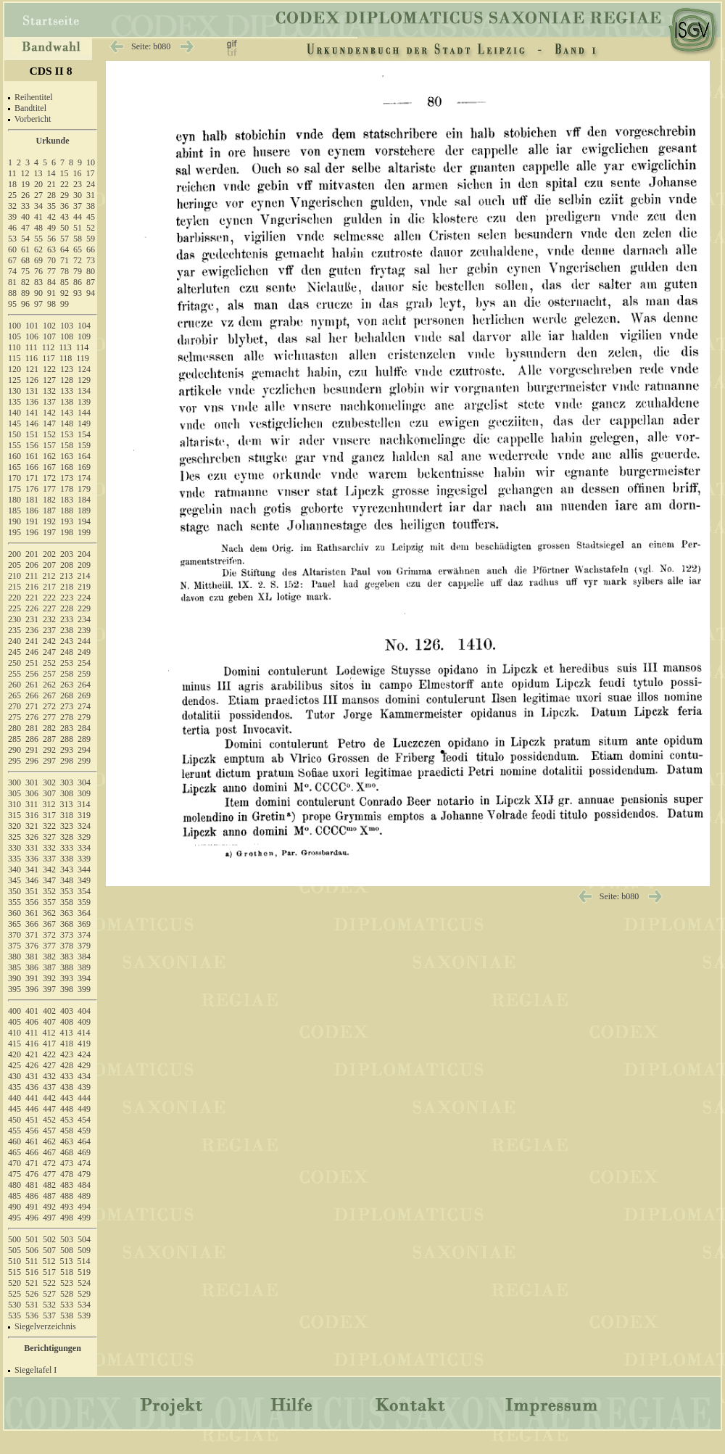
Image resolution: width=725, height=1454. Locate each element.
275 (14, 717)
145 (14, 423)
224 (84, 597)
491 (31, 1207)
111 (31, 347)
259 (84, 674)
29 (64, 195)
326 (31, 837)
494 (84, 1207)
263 (66, 685)
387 (49, 967)
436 (31, 1087)
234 (84, 619)
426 (31, 1065)
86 (77, 282)
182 (49, 500)
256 (31, 674)
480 (14, 1185)
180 (14, 500)
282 (49, 728)
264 (84, 685)
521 (31, 1283)
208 (66, 565)
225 (14, 608)
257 (49, 674)
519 (84, 1272)
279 (84, 717)
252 (49, 663)
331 (31, 848)
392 (49, 978)
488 (66, 1196)
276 (31, 717)
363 (66, 913)
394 (84, 978)
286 (31, 739)
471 (31, 1163)
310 (14, 804)
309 (84, 793)
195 (14, 532)
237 (49, 630)
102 (49, 326)
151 (31, 434)
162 (49, 456)
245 (14, 652)
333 (66, 848)
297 (49, 761)
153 (66, 434)
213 (66, 576)
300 (14, 782)
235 (14, 630)
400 (14, 1011)
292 (49, 750)
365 (14, 924)
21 (51, 184)
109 (84, 336)
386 (31, 967)
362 (49, 913)
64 (64, 249)
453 (66, 1120)
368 (66, 924)
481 (31, 1185)
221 (31, 597)
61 (25, 249)
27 (38, 195)
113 (65, 347)
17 (90, 173)
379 (84, 946)
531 (31, 1305)
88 (12, 293)
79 (77, 271)
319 (84, 815)
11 (12, 173)
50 (64, 228)
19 (25, 184)
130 (14, 391)
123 (66, 369)
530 (14, 1305)
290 (14, 750)
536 (31, 1315)
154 (84, 434)
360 (14, 913)
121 (31, 369)
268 (66, 695)
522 (49, 1283)
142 (49, 413)
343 (66, 869)
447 (49, 1109)
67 (12, 260)
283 (66, 728)
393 (66, 978)
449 (84, 1109)
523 (66, 1283)
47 (25, 228)
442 (49, 1098)
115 (14, 358)
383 (66, 956)
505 (14, 1250)
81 (12, 282)
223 (66, 597)
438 (66, 1087)
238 (66, 630)
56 (51, 239)
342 (49, 869)
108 (66, 336)
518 (66, 1272)
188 (66, 510)
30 (77, 195)
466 (31, 1152)
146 (31, 423)
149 (84, 423)
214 (84, 576)
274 (84, 706)
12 (25, 173)
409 (84, 1022)
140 (14, 413)
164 (84, 456)
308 (66, 793)
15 (64, 173)
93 (77, 293)
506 (31, 1250)
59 (90, 239)
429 (84, 1065)
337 (49, 859)
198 (66, 532)
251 (31, 663)
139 (84, 402)
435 (14, 1087)
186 (31, 510)
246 (31, 652)
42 (51, 217)
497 (49, 1218)
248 (66, 652)
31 (90, 195)
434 (84, 1076)
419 (84, 1043)
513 (66, 1261)
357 (49, 902)
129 (84, 380)
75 (25, 271)
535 (14, 1315)
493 (66, 1207)
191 (31, 521)
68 (25, 260)
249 (84, 652)
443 (66, 1098)
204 (84, 554)
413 (66, 1033)
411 (31, 1033)
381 (31, 956)
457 (49, 1130)
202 (49, 554)
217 (49, 587)
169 (84, 467)
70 (51, 260)
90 (38, 293)
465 (14, 1152)
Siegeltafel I (35, 1370)
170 (14, 478)
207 (49, 565)
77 (51, 271)
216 (31, 587)
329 (84, 837)
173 (66, 478)
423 (66, 1054)
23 (77, 184)
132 (49, 391)
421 (31, 1054)
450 (14, 1120)
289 (84, 739)
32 (12, 206)
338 (66, 859)
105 (14, 336)
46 (12, 228)
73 (90, 260)
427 (49, 1065)
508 (66, 1250)
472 (49, 1163)
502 (49, 1239)
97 (38, 304)
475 (14, 1174)
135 (14, 402)
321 (31, 826)
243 (66, 641)
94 (90, 293)
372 (49, 935)
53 (12, 239)
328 (66, 837)
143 (66, 413)
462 (49, 1141)
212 (49, 576)
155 (14, 445)
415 (14, 1043)
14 (51, 173)
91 (51, 293)
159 (84, 445)
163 (66, 456)
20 (38, 184)
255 (14, 674)
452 (49, 1120)
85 (64, 282)
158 (66, 445)
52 (90, 228)
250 (14, 663)
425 (14, 1065)
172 (49, 478)
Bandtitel (30, 108)
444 (84, 1098)
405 (14, 1022)
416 (31, 1043)
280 (14, 728)
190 (14, 521)
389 (84, 967)
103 (66, 326)
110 (14, 347)
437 (49, 1087)
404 (84, 1011)
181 (31, 500)
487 (49, 1196)
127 (49, 380)
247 (49, 652)
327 (49, 837)
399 (84, 989)
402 (49, 1011)
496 (31, 1218)
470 (14, 1163)
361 (31, 913)
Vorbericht (32, 119)
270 (14, 706)
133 (66, 391)
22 (64, 184)
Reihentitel (33, 97)
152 (49, 434)
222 (49, 597)
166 (31, 467)
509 (84, 1250)
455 (14, 1130)
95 (12, 304)
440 (14, 1098)
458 (66, 1130)
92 (64, 293)
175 (14, 489)
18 (12, 184)
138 (66, 402)
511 (31, 1261)
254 (84, 663)
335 (14, 859)
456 (31, 1130)
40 (25, 217)
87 (90, 282)
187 (49, 510)
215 (14, 587)
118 (65, 358)
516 (31, 1272)
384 (84, 956)
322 (49, 826)
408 (66, 1022)
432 (49, 1076)
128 (66, 380)
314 (84, 804)
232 (49, 619)
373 (66, 935)
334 (84, 848)
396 (31, 989)
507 (49, 1250)
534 (84, 1305)
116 (31, 358)
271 (31, 706)
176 (31, 489)
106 (31, 336)
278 (66, 717)
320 (14, 826)
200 (14, 554)
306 (31, 793)
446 (31, 1109)
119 (82, 358)
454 (84, 1120)
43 (64, 217)
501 (31, 1239)
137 (49, 402)
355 (14, 902)
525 (14, 1294)
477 (49, 1174)
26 (25, 195)
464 (84, 1141)
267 (49, 695)
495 (14, 1218)
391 (31, 978)
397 (49, 989)
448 (66, 1109)
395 (14, 989)
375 (14, 946)
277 (49, 717)
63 (51, 249)
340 (14, 869)
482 (49, 1185)
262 (49, 685)
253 (66, 663)
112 (48, 347)
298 (66, 761)
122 (49, 369)
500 (14, 1239)
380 (14, 956)
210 (14, 576)
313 (66, 804)
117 (48, 358)
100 (14, 326)
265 (14, 695)
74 (12, 271)
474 (84, 1163)
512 (49, 1261)
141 (31, 413)
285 (14, 739)
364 (84, 913)
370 (14, 935)
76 (38, 271)
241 (31, 641)
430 (14, 1076)
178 (66, 489)
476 (31, 1174)
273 (66, 706)
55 (38, 239)
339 (84, 859)
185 (14, 510)
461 (31, 1141)
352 (49, 891)
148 (66, 423)
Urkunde (52, 141)
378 (66, 946)
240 (14, 641)
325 (14, 837)
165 (14, 467)
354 (84, 891)
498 (66, 1218)
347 (49, 880)
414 (84, 1033)
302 (49, 782)
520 (14, 1283)
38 (90, 206)
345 (14, 880)
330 (14, 848)
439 (84, 1087)
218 (66, 587)
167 (49, 467)
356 (31, 902)
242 (49, 641)
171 (31, 478)
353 (66, 891)
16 (77, 173)
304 (84, 782)
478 (66, 1174)
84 (51, 282)
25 (12, 195)
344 (84, 869)
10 (90, 162)
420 (14, 1054)
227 (49, 608)
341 (31, 869)
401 (31, 1011)
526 (31, 1294)
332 (49, 848)
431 (31, 1076)
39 (12, 217)
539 (84, 1315)
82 (25, 282)
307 (49, 793)
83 (38, 282)
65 (77, 249)
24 (90, 184)
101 (31, 326)
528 (66, 1294)
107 (49, 336)
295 (14, 761)
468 (66, 1152)
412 (49, 1033)
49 (51, 228)
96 (25, 304)
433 (66, 1076)
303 (66, 782)
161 (31, 456)
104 (84, 326)
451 (31, 1120)
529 (84, 1294)
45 (90, 217)
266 (31, 695)
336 (31, 859)
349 (84, 880)
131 (31, 391)
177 (49, 489)
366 (31, 924)
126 (31, 380)
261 (31, 685)
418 (66, 1043)
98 (51, 304)
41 (38, 217)
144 (84, 413)
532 (49, 1305)
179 (84, 489)
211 (31, 576)
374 (84, 935)
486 (31, 1196)
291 (31, 750)
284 (84, 728)
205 (14, 565)
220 (14, 597)
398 (66, 989)
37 (77, 206)
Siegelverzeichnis (45, 1326)
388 (66, 967)
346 (31, 880)
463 (66, 1141)
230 (14, 619)
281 (31, 728)
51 (77, 228)
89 (25, 293)
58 (77, 239)
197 (49, 532)
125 (14, 380)
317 (49, 815)
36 (64, 206)
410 (14, 1033)
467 (49, 1152)
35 (51, 206)
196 (31, 532)
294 (84, 750)
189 (84, 510)
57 (64, 239)
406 (31, 1022)
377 (49, 946)
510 (14, 1261)
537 (49, 1315)
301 (31, 782)
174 (84, 478)
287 (49, 739)
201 (31, 554)
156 (31, 445)
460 (14, 1141)
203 (66, 554)
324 (84, 826)
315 (14, 815)
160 (14, 456)
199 (84, 532)
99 (64, 304)
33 (25, 206)
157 (49, 445)
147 (49, 423)
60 (12, 249)
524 (84, 1283)
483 (66, 1185)
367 (49, 924)
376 (31, 946)
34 (38, 206)
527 (49, 1294)
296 (31, 761)
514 (84, 1261)
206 (31, 565)
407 (49, 1022)
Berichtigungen (52, 1348)
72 (77, 260)
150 (14, 434)
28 (51, 195)
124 (84, 369)
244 (84, 641)
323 (66, 826)
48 (38, 228)
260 (14, 685)
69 (38, 260)
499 (84, 1218)
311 (31, 804)
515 (14, 1272)
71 (64, 260)
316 (31, 815)
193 (66, 521)
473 (66, 1163)
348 (66, 880)
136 (31, 402)
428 (66, 1065)
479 (84, 1174)
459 (84, 1130)
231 (31, 619)
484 (84, 1185)
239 (84, 630)
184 (84, 500)
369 (84, 924)
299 (84, 761)
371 (31, 935)
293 (66, 750)
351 (31, 891)
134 (84, 391)
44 (77, 217)
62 (38, 249)
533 (66, 1305)
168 (66, 467)
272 (49, 706)
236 (31, 630)
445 (14, 1109)
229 (84, 608)
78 (64, 271)
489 (84, 1196)
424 (84, 1054)
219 (84, 587)
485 (14, 1196)
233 (66, 619)
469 (84, 1152)
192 (49, 521)
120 (14, 369)
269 (84, 695)
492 (49, 1207)
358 (66, 902)
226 (31, 608)
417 (49, 1043)
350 (14, 891)
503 (66, 1239)
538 (66, 1315)
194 (84, 521)
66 (90, 249)
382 (49, 956)
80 (90, 271)
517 (49, 1272)
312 (49, 804)
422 (49, 1054)
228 (66, 608)
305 (14, 793)
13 (38, 173)
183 (66, 500)
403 (66, 1011)
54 (25, 239)
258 (66, 674)
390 (14, 978)
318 (66, 815)
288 (66, 739)
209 (84, 565)
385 (14, 967)
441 (31, 1098)
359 (84, 902)
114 (82, 347)
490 (14, 1207)
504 (84, 1239)
